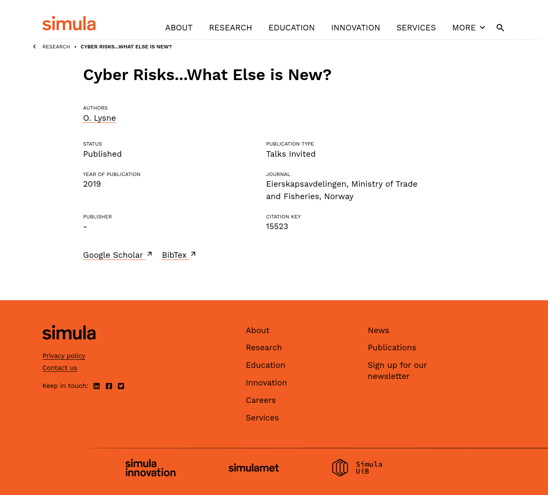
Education (291, 28)
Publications (392, 347)
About (179, 28)
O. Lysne (99, 118)
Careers (261, 400)
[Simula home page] (68, 347)
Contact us (59, 368)
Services (416, 28)
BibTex (179, 255)
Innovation (355, 28)
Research (230, 28)
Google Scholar (118, 255)
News (378, 330)
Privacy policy (63, 356)
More (469, 27)
